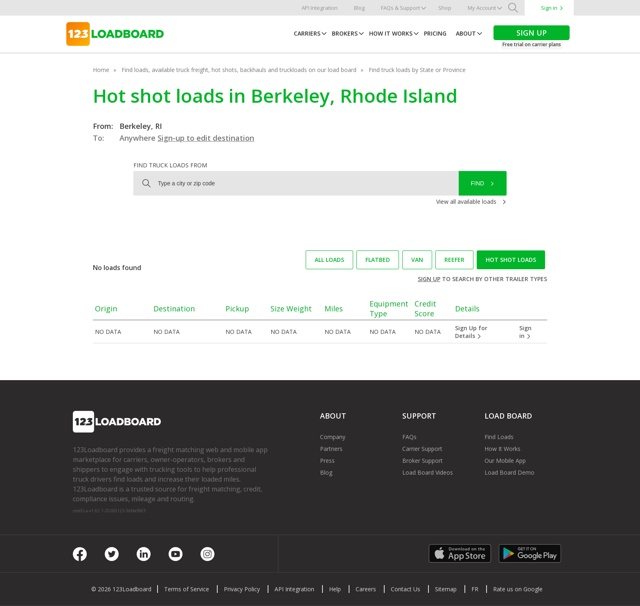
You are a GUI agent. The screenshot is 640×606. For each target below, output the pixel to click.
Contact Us (405, 589)
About (466, 33)
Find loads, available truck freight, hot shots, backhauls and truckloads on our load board (239, 70)
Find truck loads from (170, 165)
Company (332, 437)
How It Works (390, 33)
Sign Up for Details (471, 332)
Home (101, 70)
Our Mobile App (505, 460)
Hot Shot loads (511, 260)
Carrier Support (422, 449)
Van (417, 260)
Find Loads (499, 437)
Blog (359, 7)
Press (327, 460)
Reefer (454, 260)
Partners (331, 449)
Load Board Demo (509, 472)
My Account (482, 7)
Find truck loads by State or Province (417, 70)
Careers (366, 589)
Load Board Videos (427, 472)
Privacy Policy (242, 589)
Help (335, 589)
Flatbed (377, 260)
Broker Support (422, 460)
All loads (329, 260)
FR (474, 589)
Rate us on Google (518, 589)
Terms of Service (186, 589)
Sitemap (446, 589)
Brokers (345, 33)
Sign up (429, 279)
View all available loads (466, 201)
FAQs (409, 437)
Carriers (307, 33)
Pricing (435, 33)
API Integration (320, 7)
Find (478, 183)
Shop (444, 7)
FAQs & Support (400, 7)
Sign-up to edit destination (206, 138)
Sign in (549, 7)
